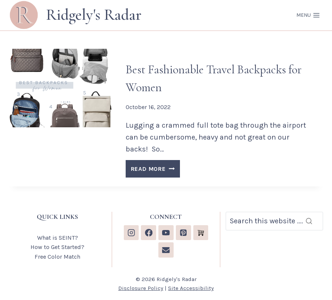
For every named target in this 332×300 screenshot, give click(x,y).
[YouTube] (166, 232)
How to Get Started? (57, 246)
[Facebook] (148, 232)
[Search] (274, 221)
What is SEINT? (57, 237)
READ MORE (155, 170)
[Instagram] (131, 232)
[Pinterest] (183, 232)
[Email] (166, 250)
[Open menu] (308, 15)
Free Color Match (57, 256)
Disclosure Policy (140, 288)
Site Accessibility (191, 288)
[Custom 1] (201, 232)
